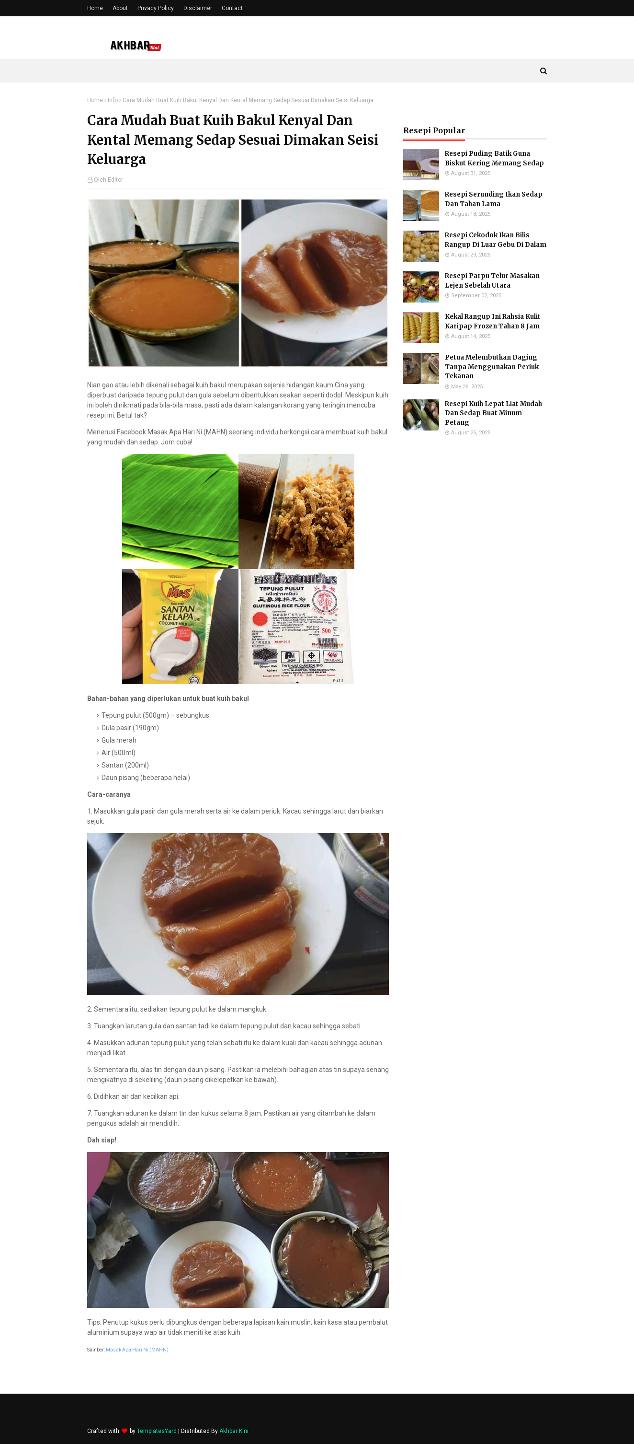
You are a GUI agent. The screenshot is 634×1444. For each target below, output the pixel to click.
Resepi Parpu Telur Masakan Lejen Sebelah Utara (492, 281)
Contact (232, 8)
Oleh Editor (108, 179)
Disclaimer (197, 8)
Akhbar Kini (234, 1431)
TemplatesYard (157, 1431)
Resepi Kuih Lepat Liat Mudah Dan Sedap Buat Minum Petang (493, 413)
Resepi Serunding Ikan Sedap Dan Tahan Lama (494, 199)
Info (113, 100)
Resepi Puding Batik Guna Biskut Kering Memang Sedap (494, 158)
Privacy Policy (155, 8)
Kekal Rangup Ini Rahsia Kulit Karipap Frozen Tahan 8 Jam (493, 321)
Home (95, 8)
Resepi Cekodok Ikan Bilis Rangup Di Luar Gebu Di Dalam (495, 240)
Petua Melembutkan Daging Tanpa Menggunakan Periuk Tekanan (492, 366)
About (120, 8)
